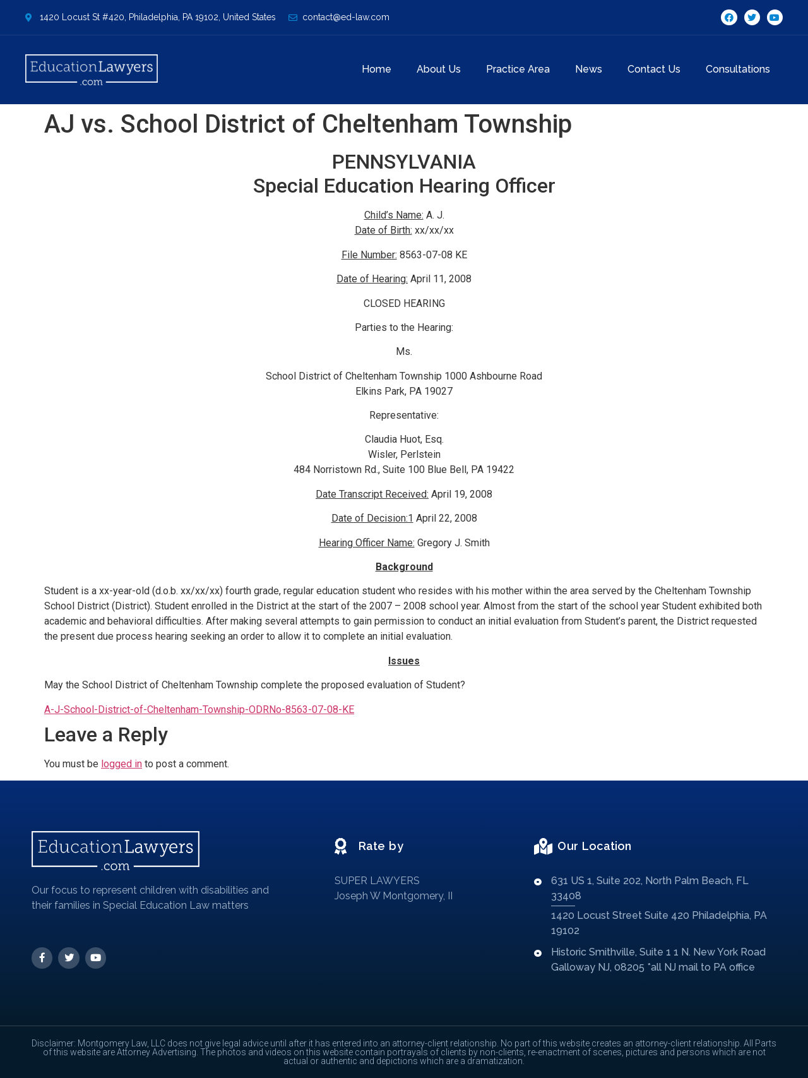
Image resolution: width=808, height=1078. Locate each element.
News (588, 69)
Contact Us (653, 69)
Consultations (738, 69)
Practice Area (518, 69)
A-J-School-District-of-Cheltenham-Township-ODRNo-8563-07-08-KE (199, 710)
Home (376, 69)
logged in (121, 764)
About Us (439, 69)
